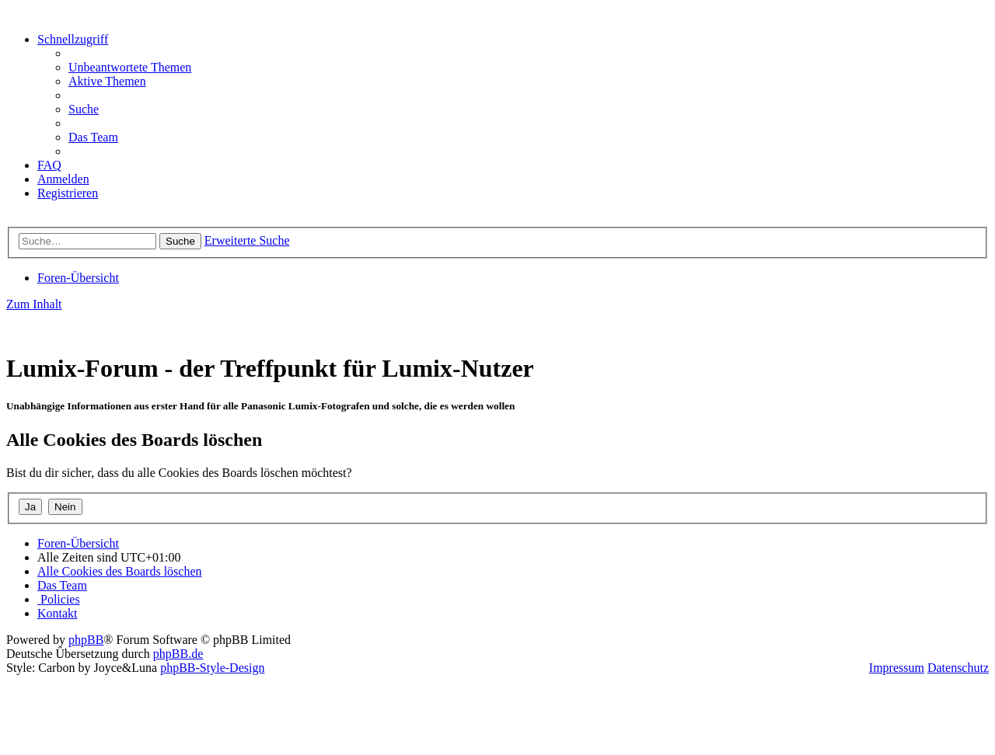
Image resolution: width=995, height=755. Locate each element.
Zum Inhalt (34, 304)
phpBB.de (178, 653)
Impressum (896, 667)
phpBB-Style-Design (212, 667)
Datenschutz (958, 667)
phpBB (85, 639)
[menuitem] (129, 67)
